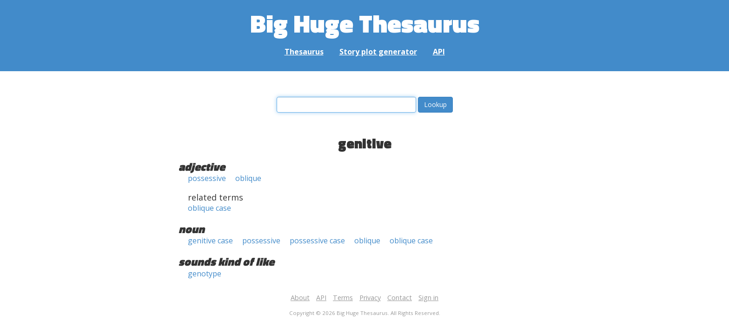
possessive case (317, 240)
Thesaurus (304, 52)
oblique (248, 178)
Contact (399, 297)
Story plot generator (378, 52)
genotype (204, 273)
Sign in (428, 297)
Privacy (370, 297)
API (439, 52)
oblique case (209, 208)
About (300, 297)
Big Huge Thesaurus (364, 23)
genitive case (210, 240)
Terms (343, 297)
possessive (207, 178)
